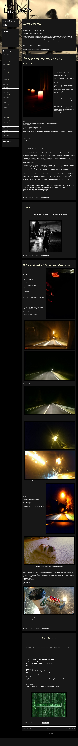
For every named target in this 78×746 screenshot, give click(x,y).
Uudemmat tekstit (27, 728)
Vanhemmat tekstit (70, 728)
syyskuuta (5, 56)
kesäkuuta (5, 82)
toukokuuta (5, 84)
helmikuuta (5, 54)
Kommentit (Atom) (50, 733)
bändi (4, 145)
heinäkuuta (5, 79)
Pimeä (26, 207)
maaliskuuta (5, 61)
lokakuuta (5, 72)
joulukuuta (5, 67)
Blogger (47, 742)
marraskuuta (5, 69)
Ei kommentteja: (35, 49)
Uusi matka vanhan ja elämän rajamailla (46, 265)
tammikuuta (5, 64)
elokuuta (5, 77)
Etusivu (49, 728)
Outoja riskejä (32, 24)
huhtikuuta (5, 87)
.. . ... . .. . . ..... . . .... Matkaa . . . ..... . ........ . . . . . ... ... (48, 638)
